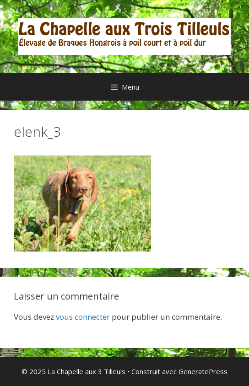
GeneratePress (203, 371)
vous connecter (83, 316)
